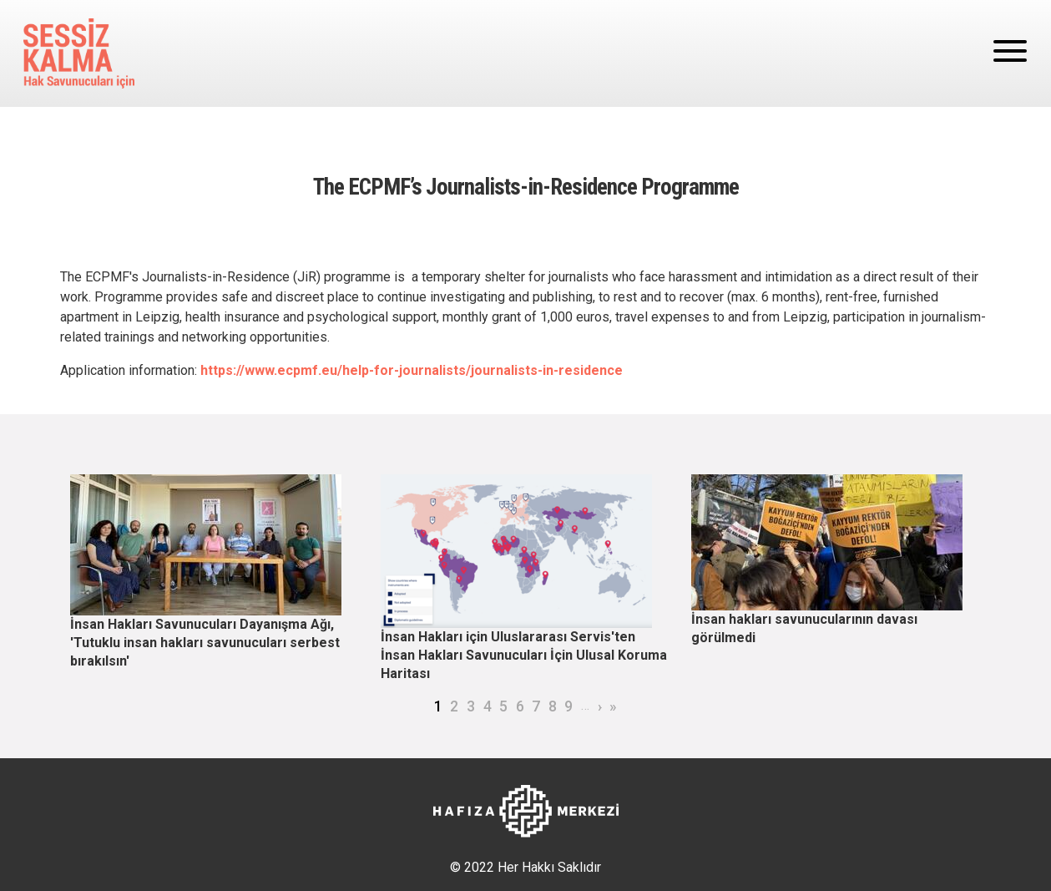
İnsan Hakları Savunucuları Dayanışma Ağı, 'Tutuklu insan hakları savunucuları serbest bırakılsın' (205, 642)
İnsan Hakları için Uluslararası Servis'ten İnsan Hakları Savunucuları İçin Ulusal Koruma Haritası (524, 655)
